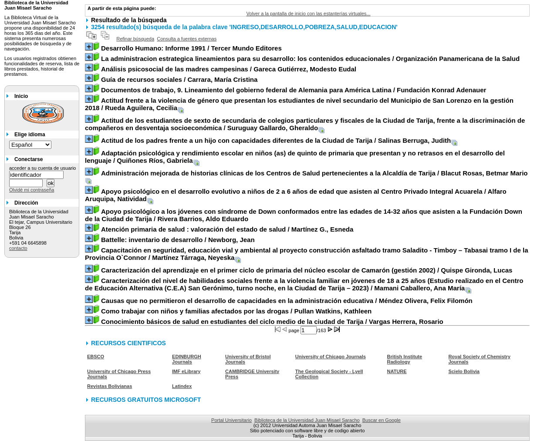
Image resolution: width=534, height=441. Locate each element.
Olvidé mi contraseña (31, 189)
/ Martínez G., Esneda (227, 229)
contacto (18, 248)
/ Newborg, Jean (178, 239)
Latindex (182, 386)
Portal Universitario (231, 420)
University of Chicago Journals (330, 356)
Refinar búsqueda (135, 38)
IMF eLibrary (186, 371)
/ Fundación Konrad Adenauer (293, 90)
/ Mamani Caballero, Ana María (304, 284)
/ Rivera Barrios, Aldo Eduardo (303, 215)
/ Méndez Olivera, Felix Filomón (287, 300)
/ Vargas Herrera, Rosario (272, 321)
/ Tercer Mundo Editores (191, 48)
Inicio (21, 96)
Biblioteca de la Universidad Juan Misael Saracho (307, 420)
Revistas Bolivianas (109, 386)
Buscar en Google (381, 420)
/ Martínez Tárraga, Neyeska (306, 253)
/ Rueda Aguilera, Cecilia (299, 104)
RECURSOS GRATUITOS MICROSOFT (146, 399)
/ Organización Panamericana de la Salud (310, 58)
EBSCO (95, 356)
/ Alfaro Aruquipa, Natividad (296, 195)
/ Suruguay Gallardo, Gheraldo (305, 124)
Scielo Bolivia (464, 371)
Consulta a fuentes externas (186, 38)
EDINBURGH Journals (186, 359)
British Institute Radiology (404, 359)
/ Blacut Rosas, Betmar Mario (314, 173)
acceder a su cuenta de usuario (42, 168)
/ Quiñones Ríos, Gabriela (295, 156)
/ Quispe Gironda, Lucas (307, 270)
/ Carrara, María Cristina (179, 79)
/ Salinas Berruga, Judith (276, 140)
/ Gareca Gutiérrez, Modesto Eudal (228, 69)
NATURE (396, 371)
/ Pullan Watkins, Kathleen (236, 311)
